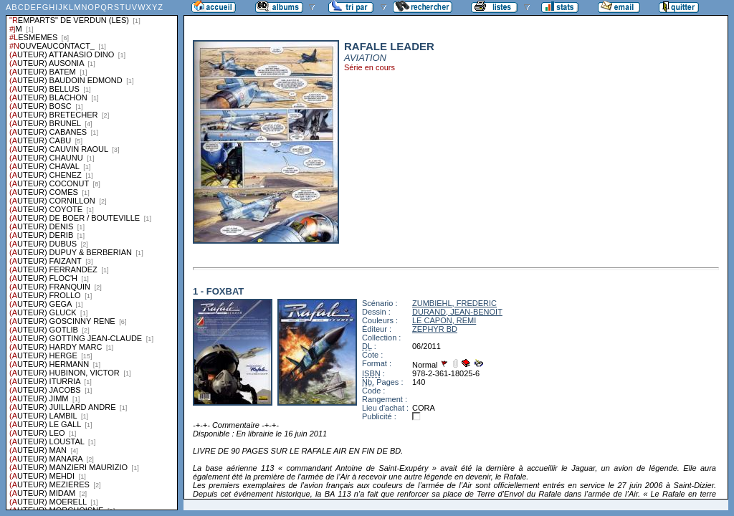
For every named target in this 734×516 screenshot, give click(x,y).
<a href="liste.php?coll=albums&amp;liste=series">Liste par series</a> (92, 255)
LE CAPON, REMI (444, 320)
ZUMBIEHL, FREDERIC (454, 303)
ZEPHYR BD (434, 329)
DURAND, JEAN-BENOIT (457, 311)
